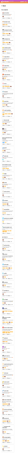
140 (6, 343)
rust (3, 16)
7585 (6, 304)
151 (6, 250)
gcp (5, 142)
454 (6, 26)
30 (11, 241)
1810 (6, 414)
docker (3, 142)
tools (5, 51)
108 (11, 304)
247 (6, 450)
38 (11, 278)
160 (6, 295)
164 (6, 260)
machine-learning (7, 86)
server (6, 332)
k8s (8, 311)
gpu (3, 132)
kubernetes (7, 168)
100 (6, 196)
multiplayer (10, 311)
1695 (6, 278)
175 (6, 116)
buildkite (4, 168)
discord (4, 123)
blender (4, 24)
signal (3, 114)
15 (11, 116)
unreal (9, 332)
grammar (4, 332)
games (3, 86)
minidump (7, 33)
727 (6, 241)
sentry (12, 322)
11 (11, 414)
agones (3, 311)
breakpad (4, 33)
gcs (3, 150)
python (6, 24)
